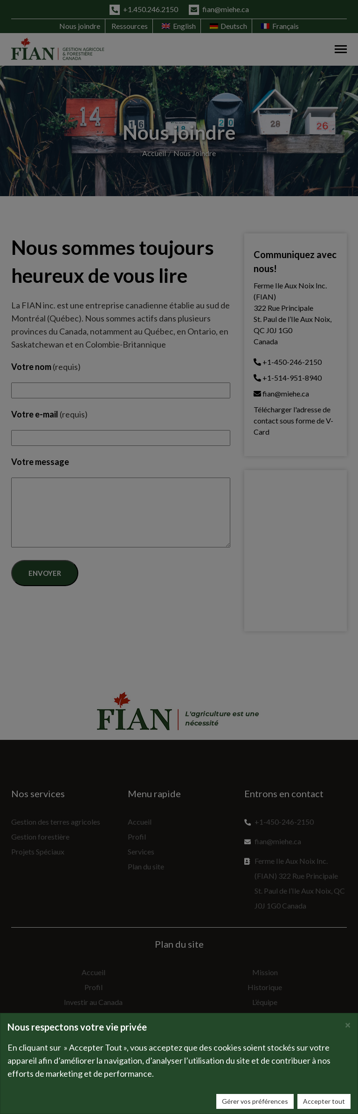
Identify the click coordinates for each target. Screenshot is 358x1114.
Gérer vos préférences (255, 1101)
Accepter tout (324, 1101)
